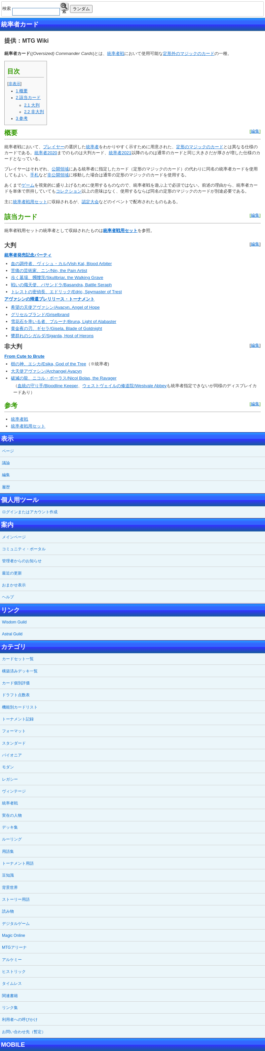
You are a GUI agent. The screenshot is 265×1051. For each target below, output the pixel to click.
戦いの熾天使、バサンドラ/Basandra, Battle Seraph (61, 284)
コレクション (69, 191)
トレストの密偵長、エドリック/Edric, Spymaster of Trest (66, 291)
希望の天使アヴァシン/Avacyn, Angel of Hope (55, 307)
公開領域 (60, 168)
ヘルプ (8, 597)
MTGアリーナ (14, 947)
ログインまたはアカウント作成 (29, 512)
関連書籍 (10, 995)
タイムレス (12, 983)
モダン (8, 767)
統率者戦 (115, 53)
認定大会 (90, 201)
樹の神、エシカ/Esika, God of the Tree (48, 363)
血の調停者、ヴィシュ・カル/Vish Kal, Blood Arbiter (61, 263)
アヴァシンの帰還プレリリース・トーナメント (49, 299)
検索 (64, 7)
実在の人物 (12, 815)
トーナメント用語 (18, 863)
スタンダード (14, 743)
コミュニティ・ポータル (24, 549)
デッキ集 (10, 827)
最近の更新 (12, 573)
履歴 (6, 487)
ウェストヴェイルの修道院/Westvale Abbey (124, 385)
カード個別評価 (16, 683)
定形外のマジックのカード (188, 53)
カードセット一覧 (18, 659)
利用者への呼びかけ (20, 1019)
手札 (34, 174)
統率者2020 (45, 152)
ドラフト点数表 (16, 695)
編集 (255, 131)
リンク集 (10, 1007)
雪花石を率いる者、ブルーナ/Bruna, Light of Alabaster (63, 321)
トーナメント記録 (18, 719)
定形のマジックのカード (199, 146)
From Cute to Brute (24, 356)
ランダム (81, 8)
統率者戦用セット (30, 201)
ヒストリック (14, 971)
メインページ (14, 537)
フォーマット (14, 731)
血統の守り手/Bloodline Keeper (48, 385)
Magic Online (13, 935)
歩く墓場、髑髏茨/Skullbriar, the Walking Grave (57, 277)
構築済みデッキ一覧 (20, 671)
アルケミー (12, 959)
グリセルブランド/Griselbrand (40, 314)
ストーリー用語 (16, 899)
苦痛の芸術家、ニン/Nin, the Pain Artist (49, 270)
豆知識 (8, 875)
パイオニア (12, 755)
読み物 (8, 911)
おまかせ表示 (14, 585)
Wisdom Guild (14, 622)
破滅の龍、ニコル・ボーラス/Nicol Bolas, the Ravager (63, 378)
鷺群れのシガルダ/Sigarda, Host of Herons (52, 335)
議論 (6, 463)
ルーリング (12, 839)
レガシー (10, 779)
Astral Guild (12, 634)
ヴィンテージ (14, 791)
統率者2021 (120, 152)
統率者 (92, 146)
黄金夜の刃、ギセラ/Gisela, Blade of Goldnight (56, 328)
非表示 (14, 83)
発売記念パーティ (34, 254)
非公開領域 (58, 174)
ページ (8, 451)
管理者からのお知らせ (22, 561)
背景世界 (10, 887)
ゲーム (27, 185)
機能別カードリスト (20, 707)
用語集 (8, 851)
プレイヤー (53, 146)
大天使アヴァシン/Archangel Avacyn (46, 371)
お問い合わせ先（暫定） (24, 1031)
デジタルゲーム (16, 923)
